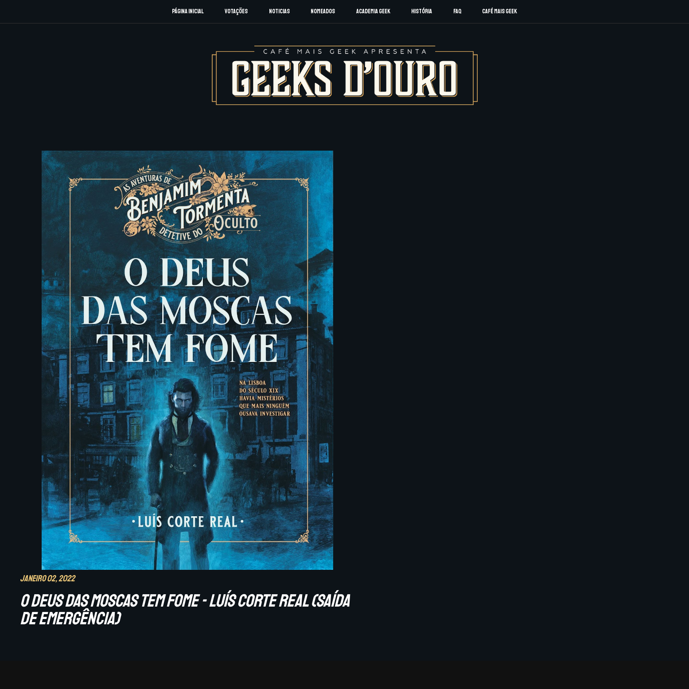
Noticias (279, 11)
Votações (236, 11)
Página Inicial (188, 11)
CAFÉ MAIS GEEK (540, 613)
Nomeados (323, 11)
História (421, 11)
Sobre (100, 614)
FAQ (457, 11)
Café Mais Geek (499, 11)
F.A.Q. (139, 614)
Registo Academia (119, 626)
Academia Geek (373, 11)
